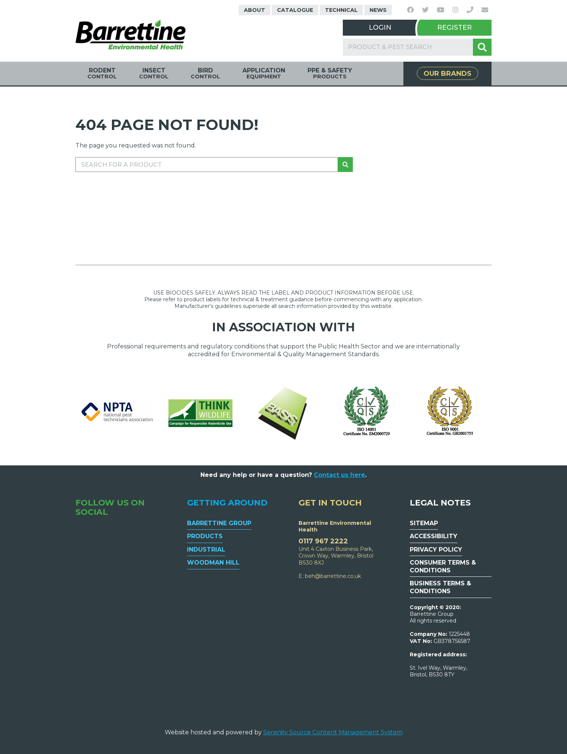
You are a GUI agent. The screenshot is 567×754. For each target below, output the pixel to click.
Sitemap (424, 523)
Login (380, 27)
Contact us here (339, 474)
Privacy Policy (436, 549)
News (378, 10)
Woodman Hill (213, 562)
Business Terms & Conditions (440, 587)
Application (263, 73)
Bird (205, 73)
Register (454, 27)
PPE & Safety (329, 73)
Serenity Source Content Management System (333, 732)
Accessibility (433, 536)
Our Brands (447, 73)
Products (205, 536)
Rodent (102, 73)
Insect (153, 73)
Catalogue (295, 10)
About (254, 10)
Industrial (206, 549)
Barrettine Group (219, 523)
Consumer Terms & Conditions (443, 566)
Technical (341, 10)
